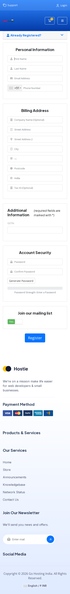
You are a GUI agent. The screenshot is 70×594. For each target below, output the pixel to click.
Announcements (14, 477)
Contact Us (11, 499)
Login (62, 5)
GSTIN (10, 223)
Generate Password (21, 281)
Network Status (14, 492)
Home (7, 462)
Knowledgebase (14, 485)
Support (10, 5)
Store (7, 470)
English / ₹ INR (35, 585)
